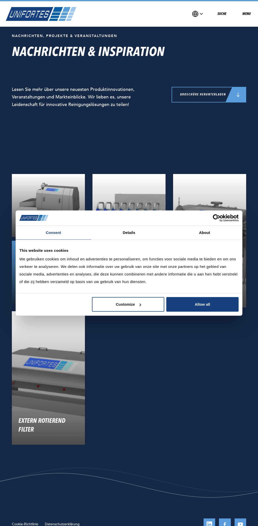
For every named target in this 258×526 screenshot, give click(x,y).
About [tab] (204, 232)
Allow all (202, 304)
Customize (128, 304)
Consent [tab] (53, 232)
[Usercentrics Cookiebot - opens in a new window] (217, 218)
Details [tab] (129, 232)
